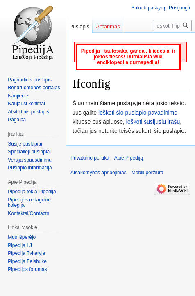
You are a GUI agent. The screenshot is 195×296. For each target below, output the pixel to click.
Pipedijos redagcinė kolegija (29, 202)
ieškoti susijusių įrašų (153, 121)
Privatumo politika (89, 158)
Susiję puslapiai (25, 144)
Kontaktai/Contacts (28, 213)
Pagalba (17, 120)
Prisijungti (179, 8)
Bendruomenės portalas (34, 87)
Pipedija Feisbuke (27, 261)
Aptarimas (108, 26)
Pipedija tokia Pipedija (32, 191)
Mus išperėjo (22, 237)
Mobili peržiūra (147, 173)
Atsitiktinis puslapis (28, 112)
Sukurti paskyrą (148, 8)
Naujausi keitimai (26, 103)
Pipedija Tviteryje (26, 253)
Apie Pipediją (128, 158)
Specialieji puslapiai (29, 152)
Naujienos (18, 96)
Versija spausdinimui (30, 160)
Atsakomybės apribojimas (98, 173)
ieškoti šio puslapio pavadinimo (137, 112)
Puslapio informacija (30, 168)
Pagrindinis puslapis (30, 80)
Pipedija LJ (20, 245)
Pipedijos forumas (27, 269)
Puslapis (79, 26)
